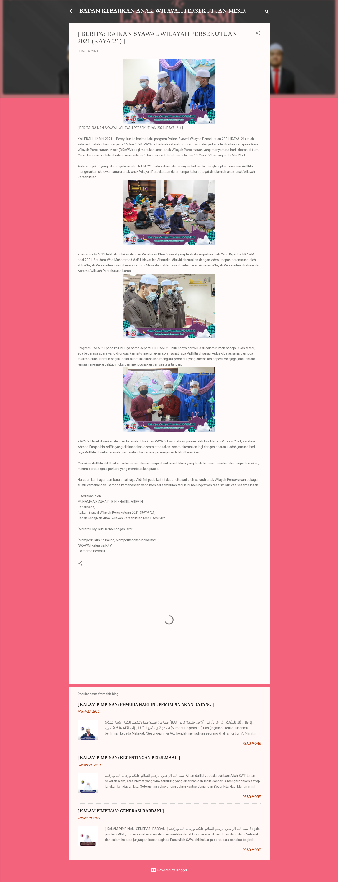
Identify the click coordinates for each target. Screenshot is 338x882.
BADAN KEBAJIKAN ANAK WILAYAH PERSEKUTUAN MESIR (162, 11)
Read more (252, 744)
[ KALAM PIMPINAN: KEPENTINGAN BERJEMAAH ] (129, 758)
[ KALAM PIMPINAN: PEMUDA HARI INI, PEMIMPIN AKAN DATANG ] (146, 704)
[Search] (267, 12)
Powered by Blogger (169, 870)
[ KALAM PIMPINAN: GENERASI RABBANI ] (121, 811)
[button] (258, 33)
